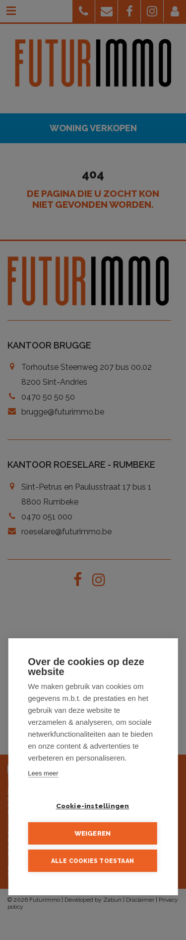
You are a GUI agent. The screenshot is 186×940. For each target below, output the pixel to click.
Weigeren (92, 834)
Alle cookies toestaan (92, 860)
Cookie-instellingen (92, 806)
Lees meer (43, 773)
